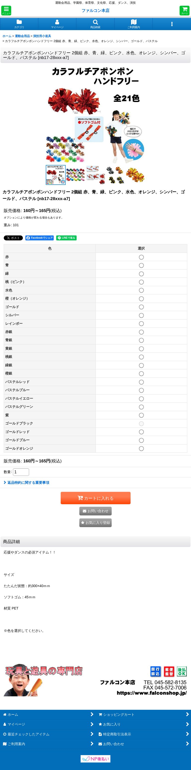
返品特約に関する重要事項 (26, 483)
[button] (6, 10)
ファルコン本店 (96, 10)
